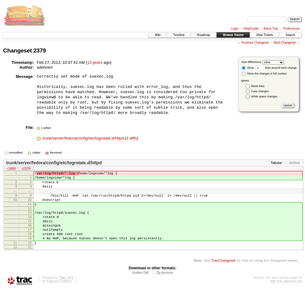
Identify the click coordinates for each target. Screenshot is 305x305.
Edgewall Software (59, 296)
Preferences (291, 28)
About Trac (270, 28)
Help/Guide (251, 28)
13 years (94, 62)
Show (248, 67)
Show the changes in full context (264, 73)
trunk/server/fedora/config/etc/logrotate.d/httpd (83, 138)
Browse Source (233, 35)
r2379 (26, 169)
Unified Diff (140, 288)
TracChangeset (223, 276)
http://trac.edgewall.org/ (286, 296)
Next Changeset (285, 42)
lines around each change (276, 67)
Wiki (157, 35)
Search (290, 35)
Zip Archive (164, 288)
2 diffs (131, 138)
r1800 (11, 169)
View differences (251, 62)
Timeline (178, 35)
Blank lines (258, 86)
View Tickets (264, 35)
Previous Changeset (255, 42)
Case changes (260, 91)
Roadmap (203, 35)
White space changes (264, 96)
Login (234, 28)
